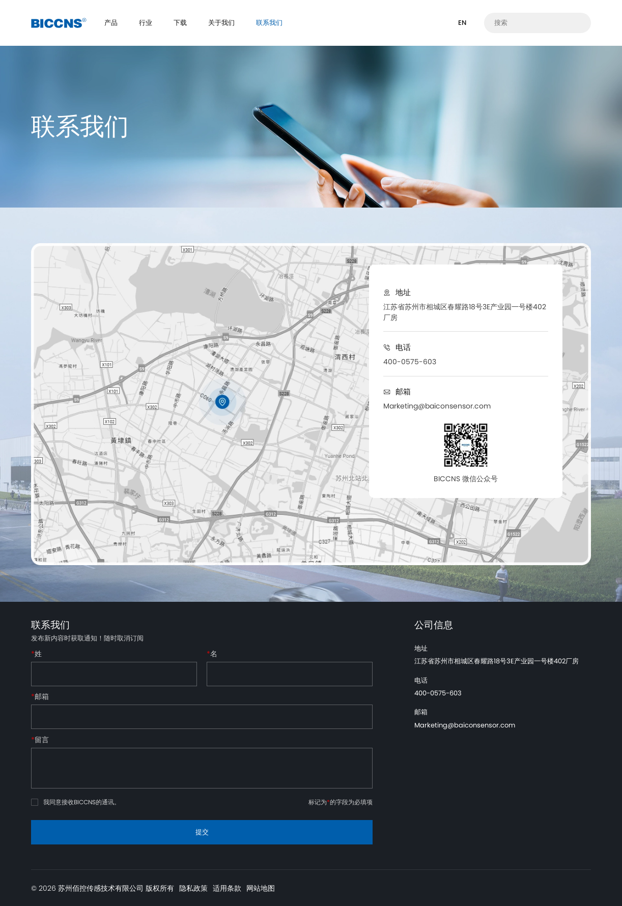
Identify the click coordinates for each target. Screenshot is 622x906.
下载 (180, 22)
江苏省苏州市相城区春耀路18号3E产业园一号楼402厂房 (464, 312)
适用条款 (227, 888)
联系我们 (269, 22)
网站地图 (260, 888)
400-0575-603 (409, 362)
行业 (145, 22)
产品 (111, 22)
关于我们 (221, 22)
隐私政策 (193, 888)
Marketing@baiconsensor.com (437, 406)
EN (462, 22)
